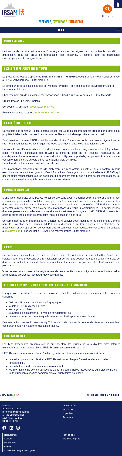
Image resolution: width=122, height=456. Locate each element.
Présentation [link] (69, 405)
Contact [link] (8, 438)
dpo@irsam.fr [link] (12, 231)
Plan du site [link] (69, 435)
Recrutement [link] (10, 435)
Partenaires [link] (10, 442)
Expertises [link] (68, 413)
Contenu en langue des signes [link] (19, 450)
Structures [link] (68, 409)
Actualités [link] (68, 417)
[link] (118, 4)
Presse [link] (7, 446)
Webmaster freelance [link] (42, 106)
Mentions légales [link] (71, 438)
